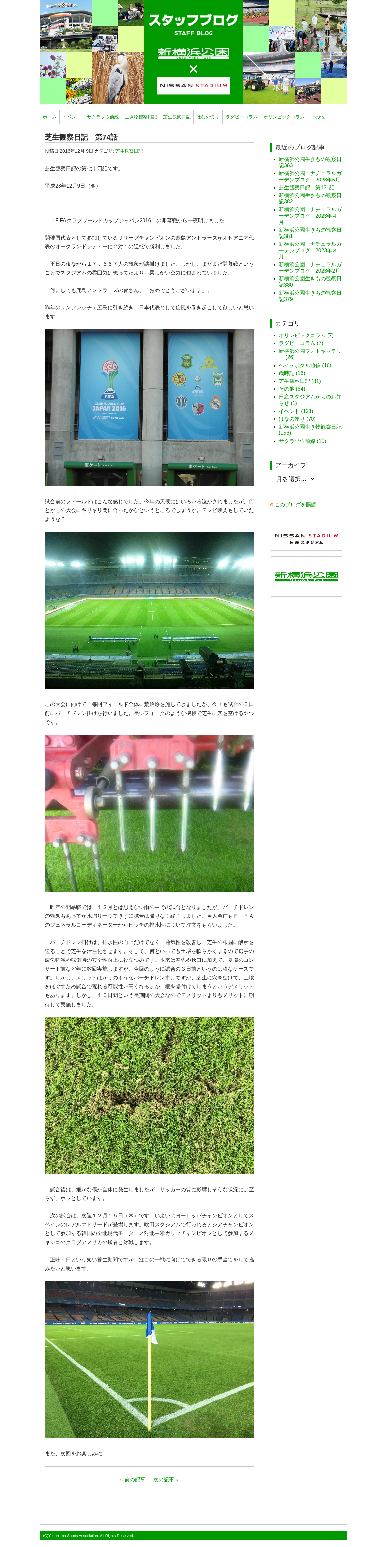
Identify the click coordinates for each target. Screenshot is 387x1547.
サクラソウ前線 (103, 116)
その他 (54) (292, 389)
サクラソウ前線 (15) (302, 441)
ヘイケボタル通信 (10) (305, 365)
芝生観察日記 (177, 116)
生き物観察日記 (141, 116)
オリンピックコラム (284, 116)
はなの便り (207, 116)
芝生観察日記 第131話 (307, 187)
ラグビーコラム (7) (301, 343)
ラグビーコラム (242, 116)
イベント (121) (296, 411)
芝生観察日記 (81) (300, 381)
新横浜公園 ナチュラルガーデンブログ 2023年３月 (310, 250)
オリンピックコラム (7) (306, 335)
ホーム (50, 116)
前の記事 (135, 1479)
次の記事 (163, 1479)
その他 (318, 116)
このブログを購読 (295, 504)
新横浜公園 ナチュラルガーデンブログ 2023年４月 (310, 216)
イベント (71, 116)
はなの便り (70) (297, 419)
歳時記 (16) (292, 373)
